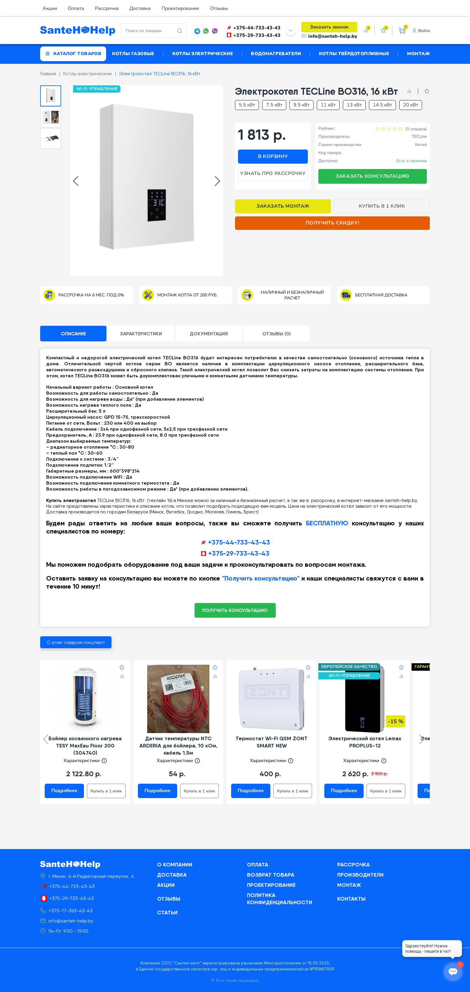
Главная (48, 73)
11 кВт (328, 105)
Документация (209, 334)
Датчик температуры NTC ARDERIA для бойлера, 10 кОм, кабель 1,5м (178, 745)
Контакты (351, 898)
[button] (50, 95)
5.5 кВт (247, 105)
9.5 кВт (301, 105)
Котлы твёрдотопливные (354, 54)
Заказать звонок (329, 27)
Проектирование (180, 8)
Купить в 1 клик (382, 206)
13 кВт (354, 105)
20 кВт (410, 105)
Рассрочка (107, 8)
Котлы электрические (202, 54)
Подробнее (64, 790)
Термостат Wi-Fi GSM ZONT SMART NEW (272, 742)
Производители (360, 874)
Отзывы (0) (276, 334)
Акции (50, 8)
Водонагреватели (276, 54)
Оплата (76, 8)
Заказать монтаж (283, 206)
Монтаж (418, 54)
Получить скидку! (332, 223)
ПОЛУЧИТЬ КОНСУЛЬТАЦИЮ (235, 610)
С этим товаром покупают (76, 642)
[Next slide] (217, 181)
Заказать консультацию (372, 176)
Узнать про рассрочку (273, 173)
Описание (73, 334)
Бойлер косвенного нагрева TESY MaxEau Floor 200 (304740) (85, 745)
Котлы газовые (133, 54)
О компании (174, 864)
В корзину (273, 156)
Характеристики (141, 334)
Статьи (167, 912)
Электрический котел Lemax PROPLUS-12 (364, 742)
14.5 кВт (382, 105)
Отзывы (219, 8)
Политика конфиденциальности (279, 899)
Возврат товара (270, 874)
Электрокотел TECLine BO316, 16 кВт (160, 73)
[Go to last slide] (75, 181)
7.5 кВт (274, 105)
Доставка (140, 8)
